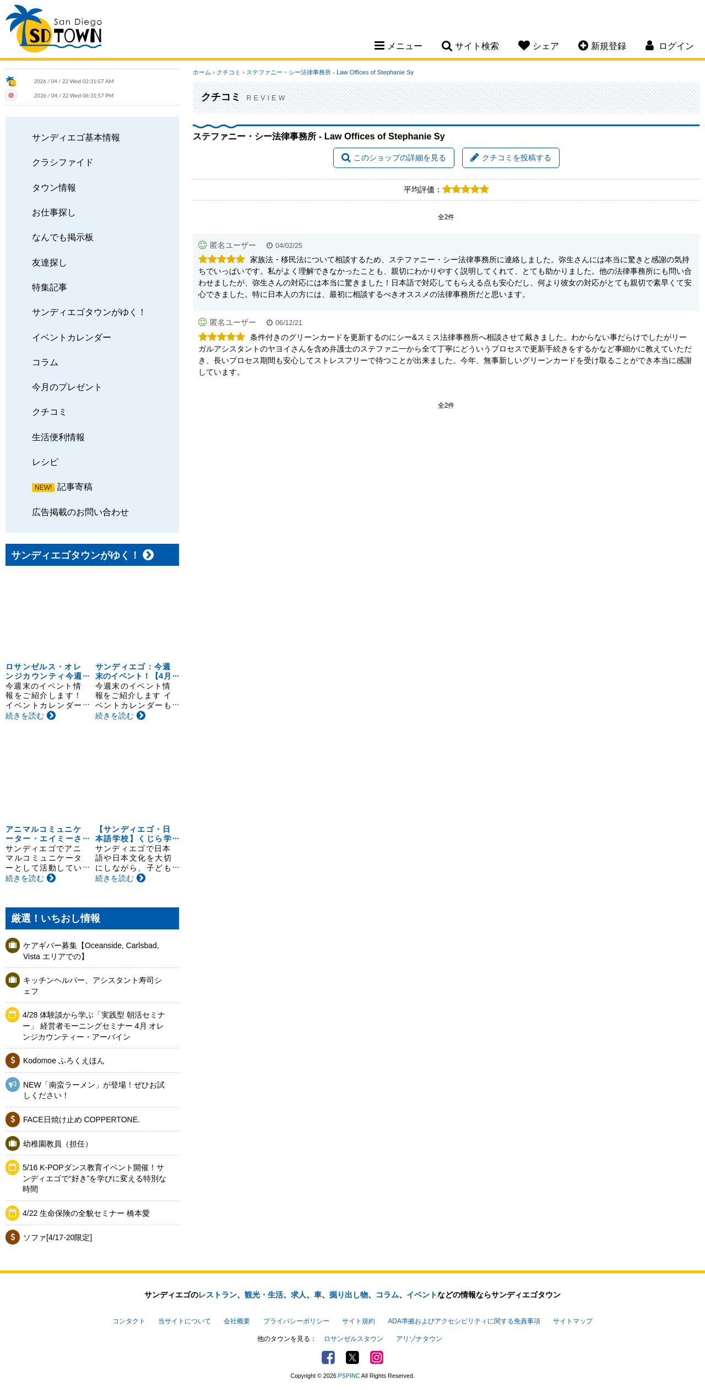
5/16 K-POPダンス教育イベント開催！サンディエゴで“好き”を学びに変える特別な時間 (94, 1178)
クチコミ (49, 412)
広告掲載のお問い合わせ (80, 512)
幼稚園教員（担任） (58, 1143)
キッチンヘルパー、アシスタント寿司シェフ (92, 986)
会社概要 (237, 1321)
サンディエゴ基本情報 (76, 137)
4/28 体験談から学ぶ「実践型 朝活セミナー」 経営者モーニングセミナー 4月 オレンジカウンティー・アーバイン (94, 1025)
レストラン (217, 1294)
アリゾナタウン (419, 1339)
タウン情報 (54, 187)
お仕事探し (54, 212)
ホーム (202, 72)
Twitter (352, 1357)
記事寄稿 (75, 486)
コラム (45, 362)
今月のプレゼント (67, 387)
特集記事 (49, 287)
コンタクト (128, 1321)
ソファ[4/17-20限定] (57, 1237)
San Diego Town (54, 30)
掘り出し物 (348, 1294)
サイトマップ (573, 1321)
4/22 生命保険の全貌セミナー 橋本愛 (86, 1213)
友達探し (49, 262)
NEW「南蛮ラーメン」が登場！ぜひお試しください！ (94, 1090)
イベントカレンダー (71, 337)
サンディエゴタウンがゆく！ (89, 312)
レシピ (45, 462)
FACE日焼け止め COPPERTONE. (81, 1119)
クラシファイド (63, 162)
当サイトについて (184, 1321)
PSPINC (349, 1375)
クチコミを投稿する (510, 158)
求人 (298, 1294)
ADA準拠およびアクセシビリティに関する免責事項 (464, 1321)
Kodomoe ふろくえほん (64, 1060)
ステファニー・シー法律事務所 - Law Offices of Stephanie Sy (330, 72)
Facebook (328, 1357)
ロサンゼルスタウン (353, 1339)
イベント (421, 1294)
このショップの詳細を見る (393, 158)
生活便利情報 (58, 437)
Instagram (376, 1357)
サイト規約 (358, 1321)
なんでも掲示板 (63, 237)
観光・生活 (264, 1294)
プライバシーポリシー (296, 1321)
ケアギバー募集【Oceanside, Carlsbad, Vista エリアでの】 (91, 951)
